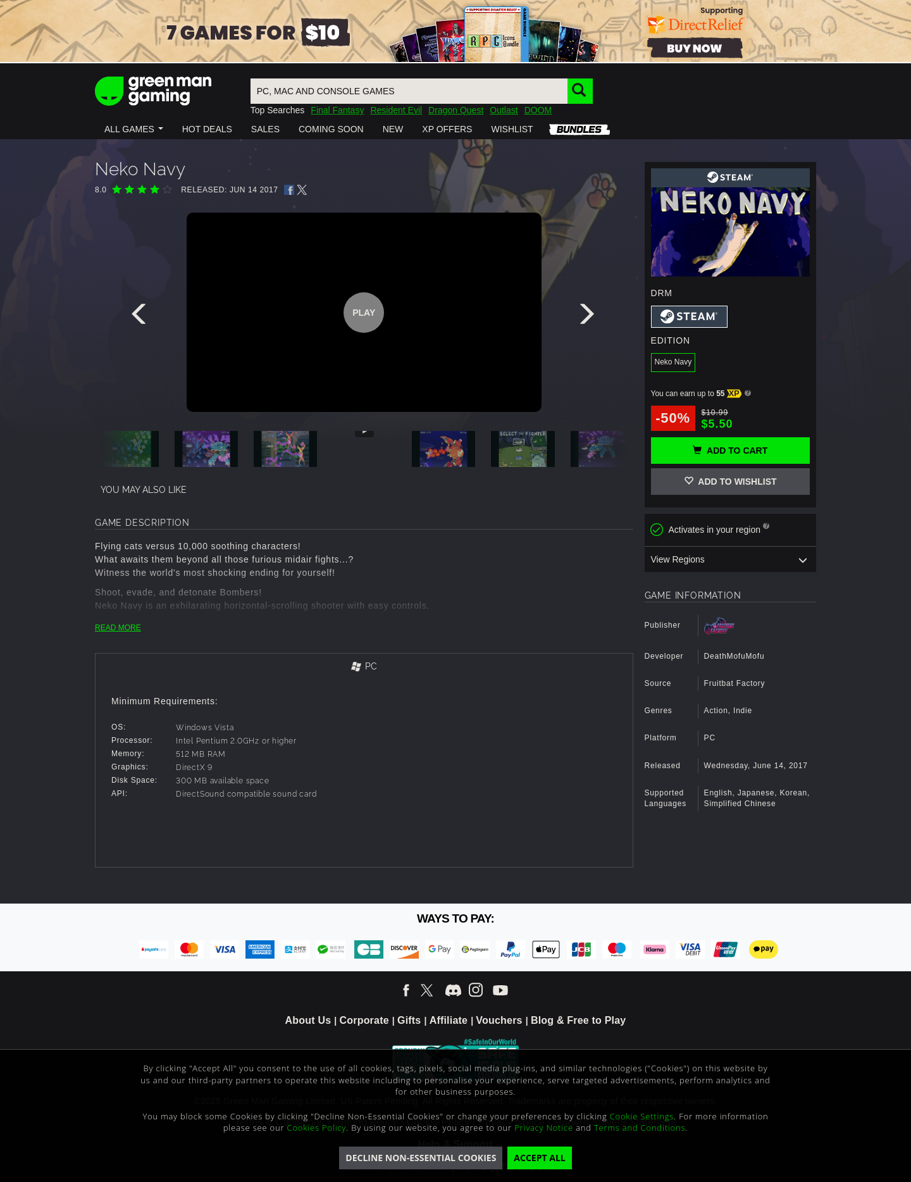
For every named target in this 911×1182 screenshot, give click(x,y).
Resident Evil (396, 110)
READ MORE (118, 627)
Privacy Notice (543, 1127)
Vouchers (499, 1020)
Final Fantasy (337, 110)
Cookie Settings (642, 1116)
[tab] (364, 667)
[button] (134, 129)
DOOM (538, 110)
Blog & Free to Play (578, 1020)
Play (363, 313)
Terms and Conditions (639, 1127)
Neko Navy (673, 362)
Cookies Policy (317, 1127)
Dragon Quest (455, 110)
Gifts (409, 1020)
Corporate (364, 1020)
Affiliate (449, 1020)
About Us (308, 1020)
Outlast (503, 110)
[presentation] (141, 317)
